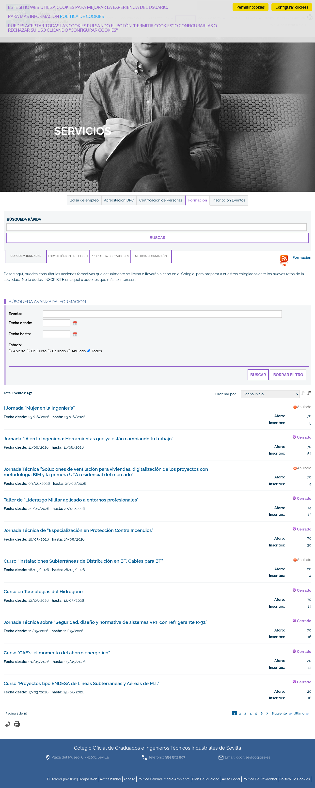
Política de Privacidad (260, 779)
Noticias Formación (151, 256)
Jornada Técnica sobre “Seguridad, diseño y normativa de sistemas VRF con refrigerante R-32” (105, 622)
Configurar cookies (291, 7)
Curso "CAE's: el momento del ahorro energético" (57, 652)
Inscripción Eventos (228, 200)
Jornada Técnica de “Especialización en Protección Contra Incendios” (79, 530)
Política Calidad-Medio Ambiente (164, 779)
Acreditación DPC (119, 200)
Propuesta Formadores (110, 256)
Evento (15, 314)
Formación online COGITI (68, 256)
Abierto (19, 351)
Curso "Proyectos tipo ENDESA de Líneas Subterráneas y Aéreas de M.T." (81, 683)
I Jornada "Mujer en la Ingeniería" (39, 408)
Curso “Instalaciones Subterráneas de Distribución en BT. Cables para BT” (83, 561)
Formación (197, 200)
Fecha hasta (19, 334)
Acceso (129, 779)
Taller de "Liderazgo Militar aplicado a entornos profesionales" (71, 499)
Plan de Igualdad (206, 779)
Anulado (79, 351)
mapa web (88, 779)
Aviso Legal (231, 779)
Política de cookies (81, 16)
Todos (97, 351)
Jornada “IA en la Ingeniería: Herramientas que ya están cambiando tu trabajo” (88, 438)
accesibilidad (110, 779)
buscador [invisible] (62, 779)
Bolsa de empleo (84, 200)
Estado (15, 345)
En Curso (39, 351)
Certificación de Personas (160, 200)
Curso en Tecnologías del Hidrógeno (43, 591)
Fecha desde (20, 323)
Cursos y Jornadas (25, 256)
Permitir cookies (250, 7)
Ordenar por (225, 394)
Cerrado (59, 351)
